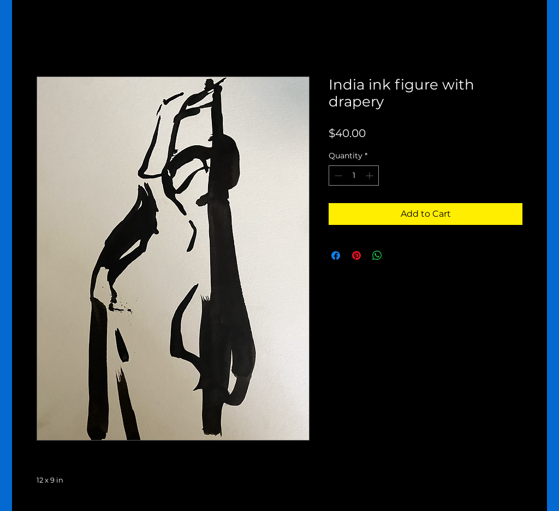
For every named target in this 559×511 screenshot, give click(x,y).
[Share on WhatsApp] (377, 255)
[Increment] (370, 175)
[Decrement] (337, 175)
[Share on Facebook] (335, 255)
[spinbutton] (354, 175)
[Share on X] (398, 255)
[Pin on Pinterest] (356, 255)
